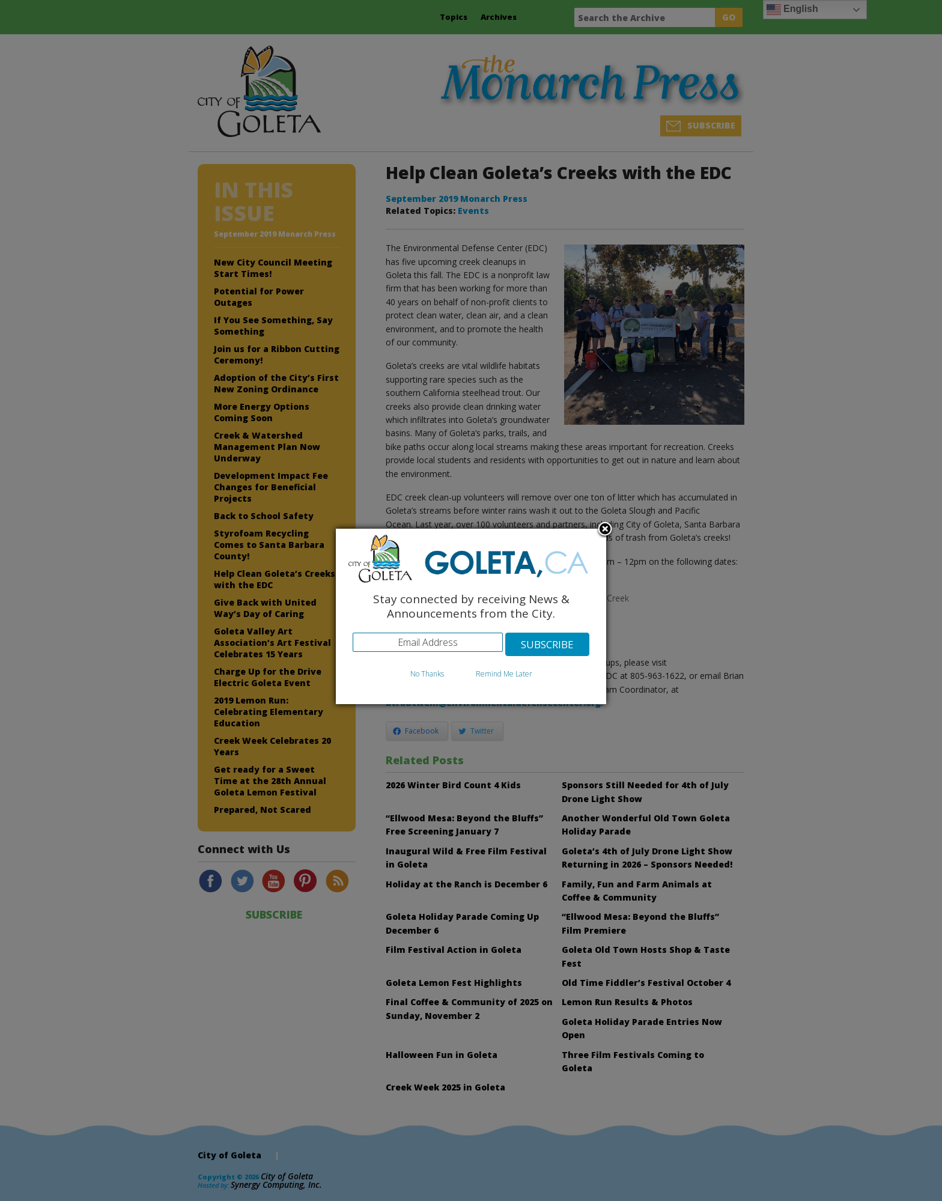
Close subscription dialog (605, 530)
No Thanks (427, 674)
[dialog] (471, 617)
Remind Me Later (504, 674)
